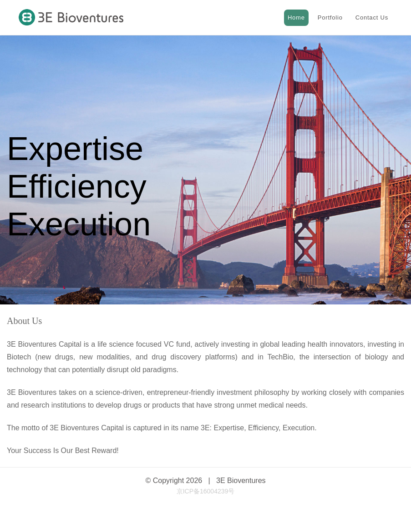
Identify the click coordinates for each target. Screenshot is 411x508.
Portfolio (330, 17)
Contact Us (371, 17)
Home (296, 17)
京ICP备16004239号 (206, 491)
